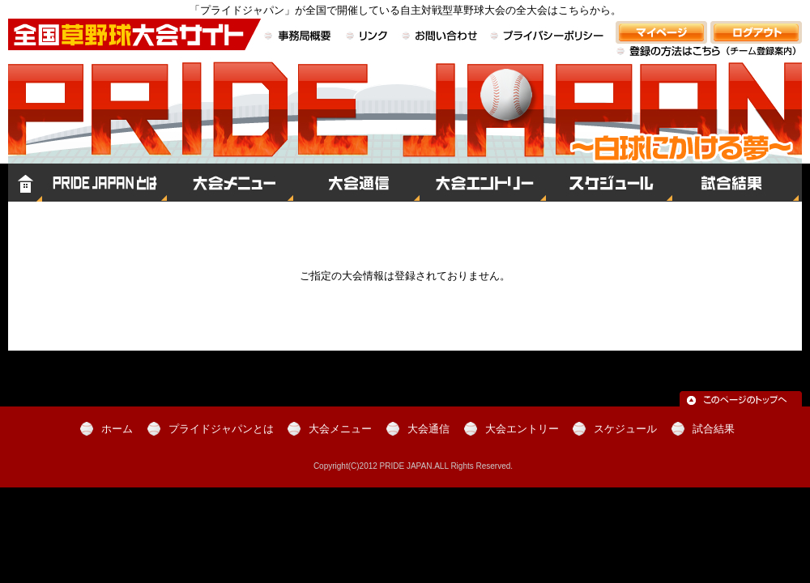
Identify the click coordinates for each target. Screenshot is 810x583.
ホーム (25, 183)
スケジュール (609, 183)
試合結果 (737, 183)
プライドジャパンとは (104, 183)
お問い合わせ (439, 37)
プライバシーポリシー (547, 37)
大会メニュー (230, 183)
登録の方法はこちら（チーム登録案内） (709, 60)
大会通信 (356, 183)
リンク (367, 37)
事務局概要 (299, 37)
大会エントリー (483, 183)
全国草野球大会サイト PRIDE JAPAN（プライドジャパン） (405, 126)
